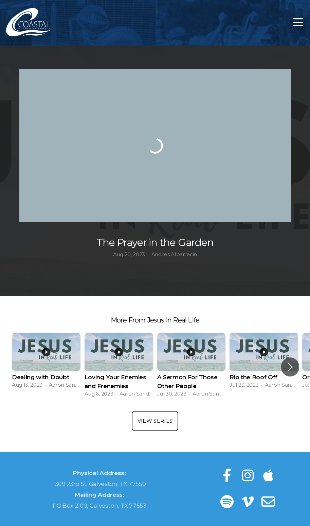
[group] (46, 362)
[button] (290, 367)
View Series (155, 421)
